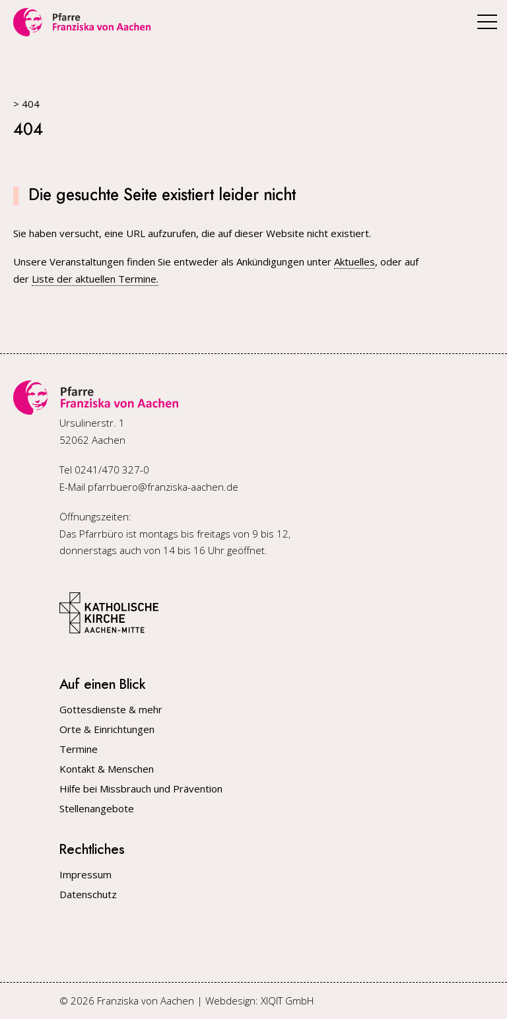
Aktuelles (354, 261)
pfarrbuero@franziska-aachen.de (163, 486)
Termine (78, 749)
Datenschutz (88, 894)
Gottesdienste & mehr (110, 710)
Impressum (85, 875)
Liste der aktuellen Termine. (95, 278)
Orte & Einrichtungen (106, 729)
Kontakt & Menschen (106, 769)
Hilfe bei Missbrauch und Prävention (140, 789)
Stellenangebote (96, 809)
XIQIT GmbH (287, 1000)
